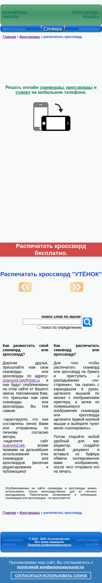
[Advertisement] (51, 62)
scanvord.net (13, 445)
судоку (23, 92)
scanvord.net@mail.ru (21, 380)
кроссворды (79, 87)
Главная (9, 37)
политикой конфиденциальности (50, 567)
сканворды (52, 87)
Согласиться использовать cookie (51, 576)
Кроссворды (30, 37)
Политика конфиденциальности (49, 544)
